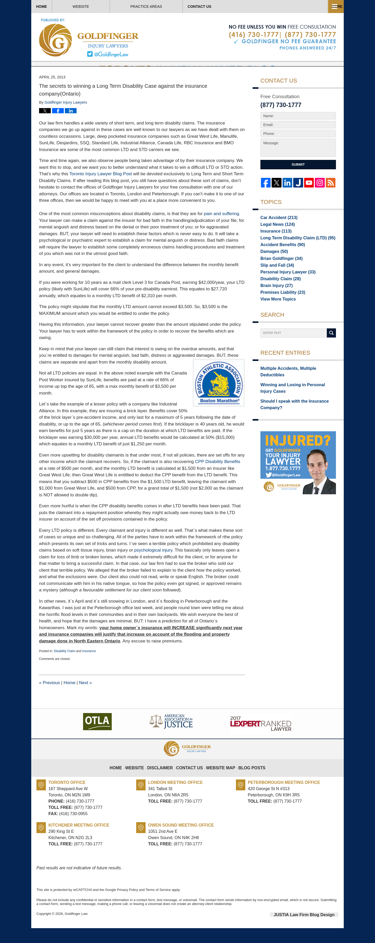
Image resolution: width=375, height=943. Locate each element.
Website (112, 6)
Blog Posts (248, 780)
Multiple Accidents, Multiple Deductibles (295, 390)
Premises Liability (279, 313)
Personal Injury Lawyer (284, 291)
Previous (49, 698)
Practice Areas (237, 6)
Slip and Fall (274, 284)
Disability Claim (64, 667)
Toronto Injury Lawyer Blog (89, 38)
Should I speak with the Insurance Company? (289, 416)
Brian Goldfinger (278, 276)
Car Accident (276, 232)
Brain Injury (274, 305)
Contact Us (306, 6)
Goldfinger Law (76, 929)
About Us (171, 6)
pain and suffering (221, 229)
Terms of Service (158, 905)
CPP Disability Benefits (217, 477)
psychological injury (153, 565)
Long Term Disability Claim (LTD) (292, 254)
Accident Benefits (279, 262)
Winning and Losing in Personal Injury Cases (293, 402)
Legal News (275, 240)
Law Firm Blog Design (314, 930)
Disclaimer (164, 780)
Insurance (89, 667)
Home (57, 6)
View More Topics (275, 320)
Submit (298, 180)
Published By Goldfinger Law (282, 37)
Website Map (219, 780)
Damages (272, 269)
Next (85, 698)
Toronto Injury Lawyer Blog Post (101, 189)
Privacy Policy (127, 905)
